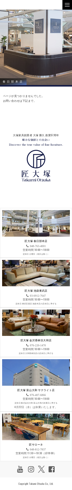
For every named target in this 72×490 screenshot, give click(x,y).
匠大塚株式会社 (10, 5)
